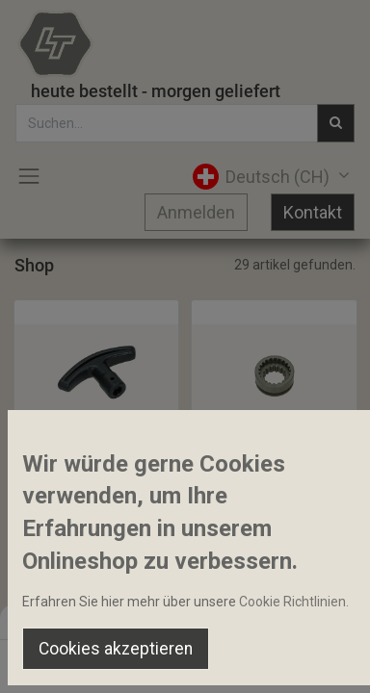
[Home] (63, 660)
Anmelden (196, 212)
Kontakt (312, 212)
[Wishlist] (246, 660)
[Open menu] (185, 665)
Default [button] (282, 621)
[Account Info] (307, 660)
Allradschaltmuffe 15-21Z (274, 471)
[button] (76, 430)
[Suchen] (124, 660)
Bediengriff (57, 471)
